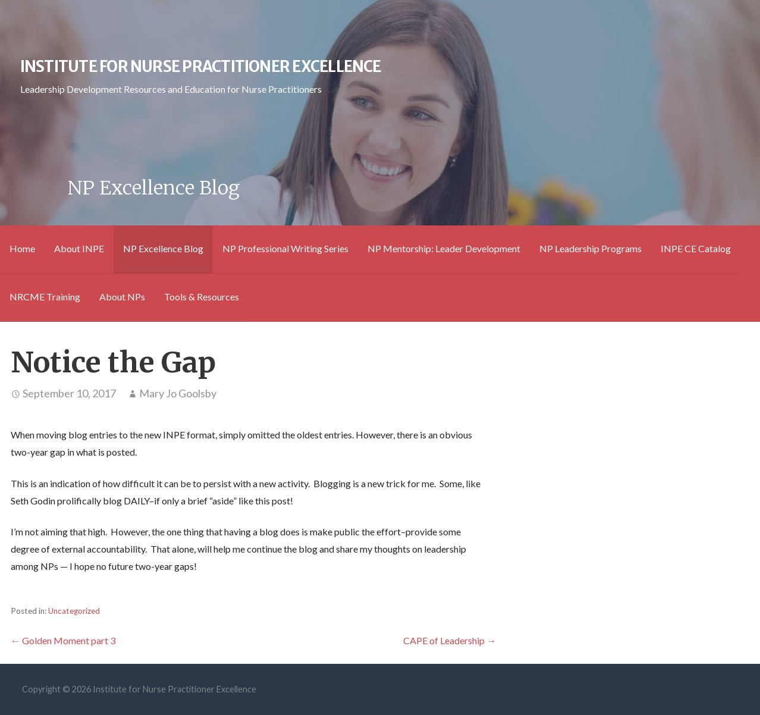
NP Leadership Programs (590, 248)
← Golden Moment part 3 (63, 640)
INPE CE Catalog (696, 248)
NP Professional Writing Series (285, 248)
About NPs (122, 296)
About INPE (79, 248)
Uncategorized (74, 611)
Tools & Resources (201, 296)
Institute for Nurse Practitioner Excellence (200, 66)
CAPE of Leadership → (449, 640)
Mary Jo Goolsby (177, 393)
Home (22, 248)
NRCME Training (45, 296)
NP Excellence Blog (163, 248)
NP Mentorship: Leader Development (444, 248)
